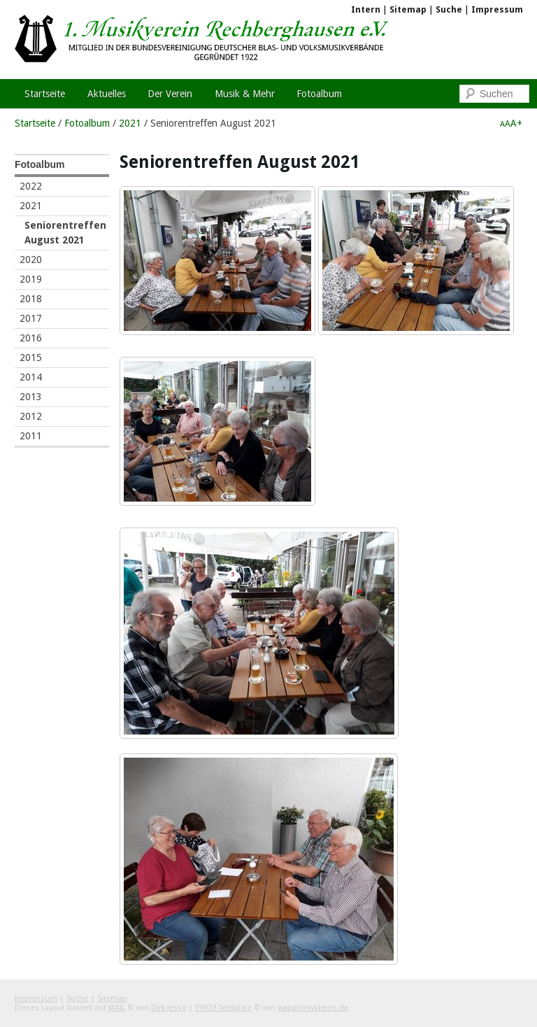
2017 (31, 318)
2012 (31, 416)
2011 (31, 435)
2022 (31, 186)
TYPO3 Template (223, 1007)
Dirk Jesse (168, 1007)
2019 (31, 279)
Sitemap (408, 9)
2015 (31, 357)
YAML (116, 1007)
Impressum (497, 9)
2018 (31, 298)
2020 (31, 259)
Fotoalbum (87, 123)
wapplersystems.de (313, 1007)
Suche (449, 9)
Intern (365, 9)
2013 (31, 396)
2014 (31, 377)
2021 (130, 123)
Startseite (35, 123)
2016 (31, 337)
